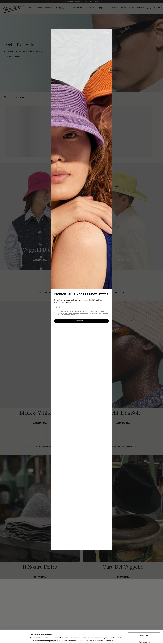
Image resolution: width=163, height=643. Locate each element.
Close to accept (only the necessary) (144, 636)
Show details (35, 636)
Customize (144, 629)
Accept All (144, 622)
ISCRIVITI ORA (81, 321)
